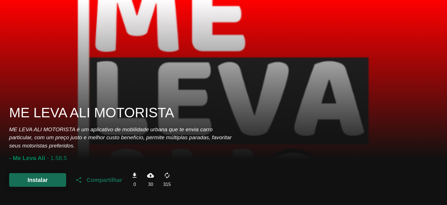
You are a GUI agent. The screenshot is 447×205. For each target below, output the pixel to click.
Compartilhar (98, 180)
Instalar (37, 180)
